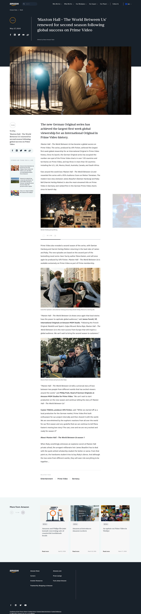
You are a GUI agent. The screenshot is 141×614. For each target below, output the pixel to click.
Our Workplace (80, 4)
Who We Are (56, 4)
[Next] (55, 236)
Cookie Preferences (56, 603)
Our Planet (103, 4)
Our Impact (92, 4)
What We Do (68, 4)
